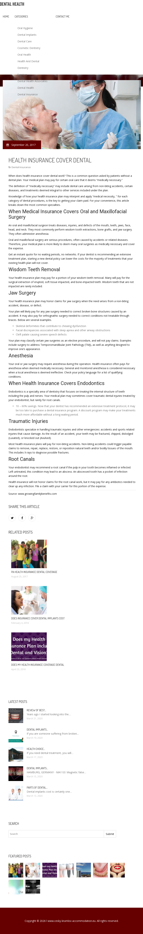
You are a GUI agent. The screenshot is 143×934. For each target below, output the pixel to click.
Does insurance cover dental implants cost (38, 618)
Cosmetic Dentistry (28, 48)
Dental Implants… (37, 729)
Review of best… (36, 710)
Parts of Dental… (37, 787)
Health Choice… (36, 749)
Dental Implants (26, 34)
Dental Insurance (27, 94)
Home (6, 16)
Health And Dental (28, 61)
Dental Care (24, 41)
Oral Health (24, 54)
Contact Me (63, 16)
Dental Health (25, 87)
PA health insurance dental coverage (34, 572)
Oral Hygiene (25, 28)
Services (22, 74)
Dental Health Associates (32, 81)
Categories (21, 16)
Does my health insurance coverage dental (37, 664)
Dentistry (22, 68)
